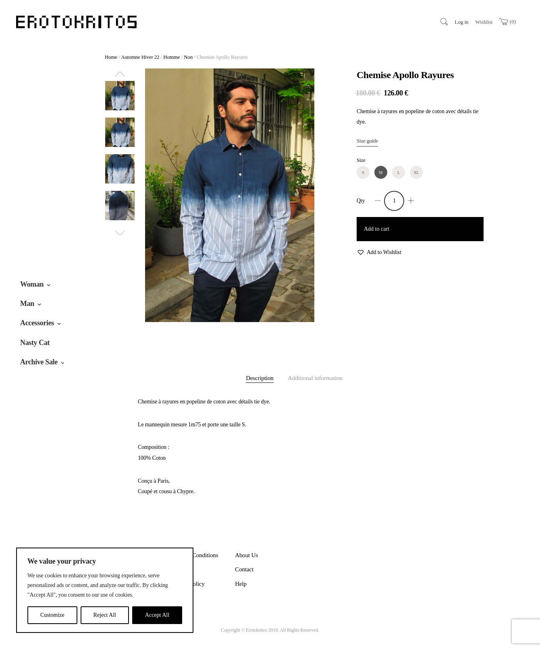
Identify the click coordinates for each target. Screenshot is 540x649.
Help (241, 584)
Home (111, 57)
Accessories (37, 323)
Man (27, 304)
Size (361, 160)
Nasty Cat (35, 343)
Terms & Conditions (194, 555)
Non (188, 57)
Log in (461, 22)
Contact (244, 569)
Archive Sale (39, 362)
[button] (379, 252)
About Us (246, 555)
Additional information (315, 378)
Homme (171, 57)
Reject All (104, 615)
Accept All (157, 615)
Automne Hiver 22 (140, 57)
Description (259, 378)
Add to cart (376, 229)
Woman (32, 284)
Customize (52, 615)
